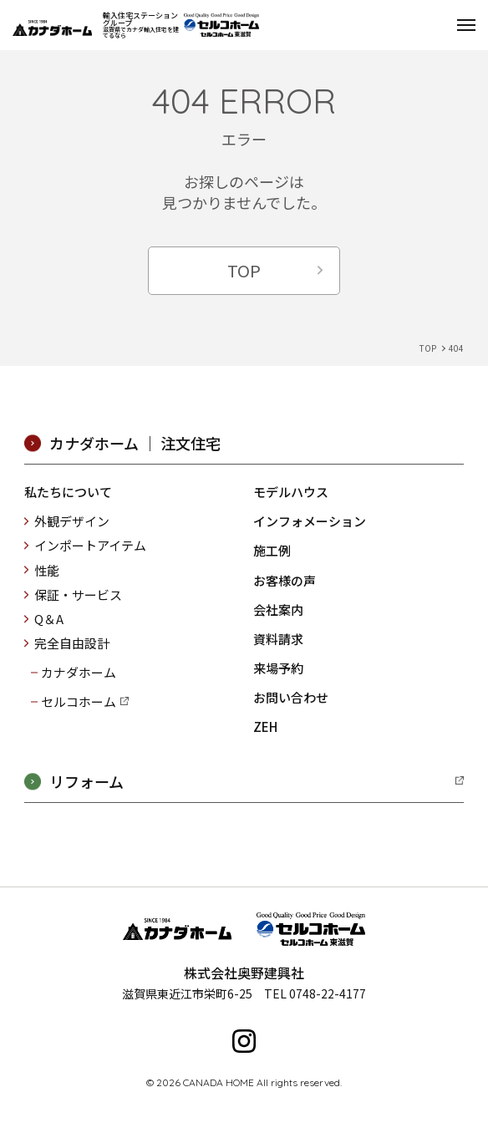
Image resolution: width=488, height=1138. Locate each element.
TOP (244, 270)
